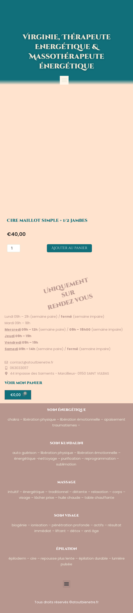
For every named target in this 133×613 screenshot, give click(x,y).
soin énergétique (66, 410)
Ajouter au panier (69, 248)
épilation (66, 549)
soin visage (66, 515)
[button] (64, 80)
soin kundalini (66, 443)
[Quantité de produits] (13, 248)
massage (66, 482)
